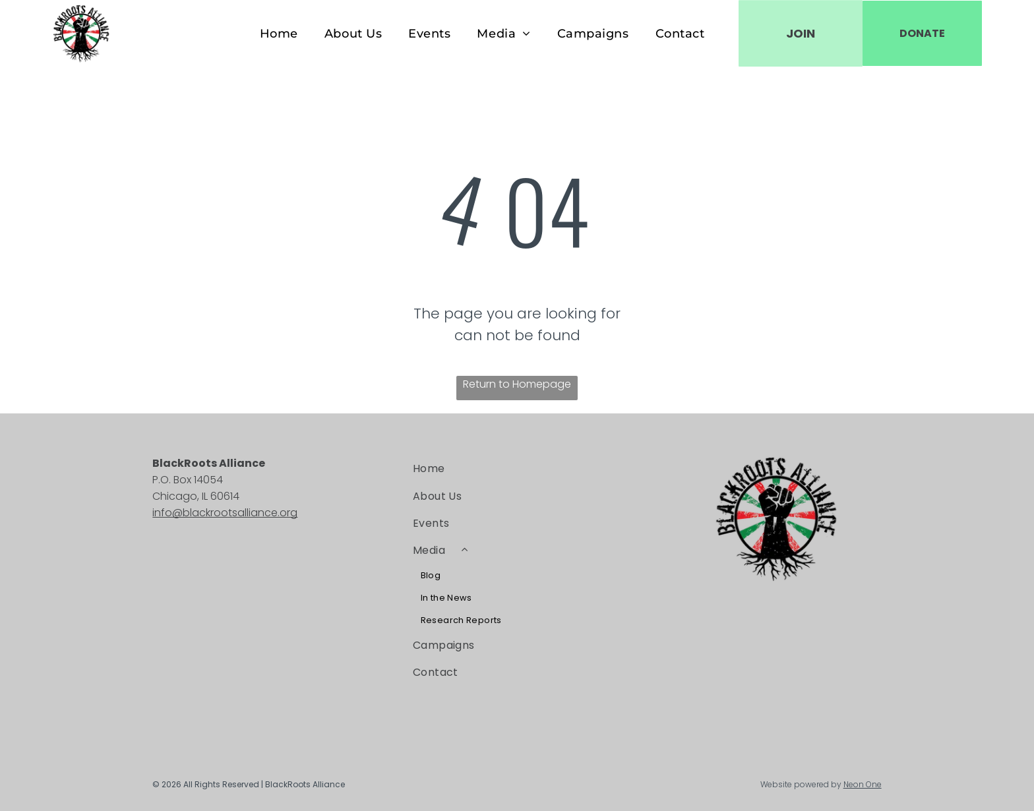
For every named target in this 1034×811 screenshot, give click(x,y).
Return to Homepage (517, 384)
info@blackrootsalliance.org (224, 512)
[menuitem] (279, 33)
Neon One (862, 784)
